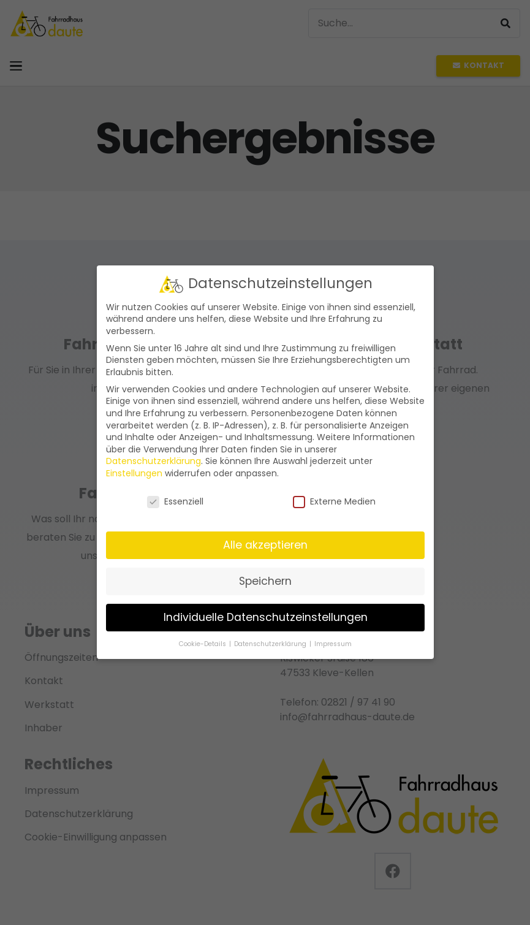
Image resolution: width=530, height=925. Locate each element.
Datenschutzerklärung (153, 461)
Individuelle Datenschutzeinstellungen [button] (265, 617)
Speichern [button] (265, 581)
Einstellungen (134, 473)
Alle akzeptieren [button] (265, 545)
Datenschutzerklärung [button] (271, 644)
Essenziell (174, 502)
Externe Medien (334, 502)
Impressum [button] (333, 644)
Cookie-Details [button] (203, 644)
